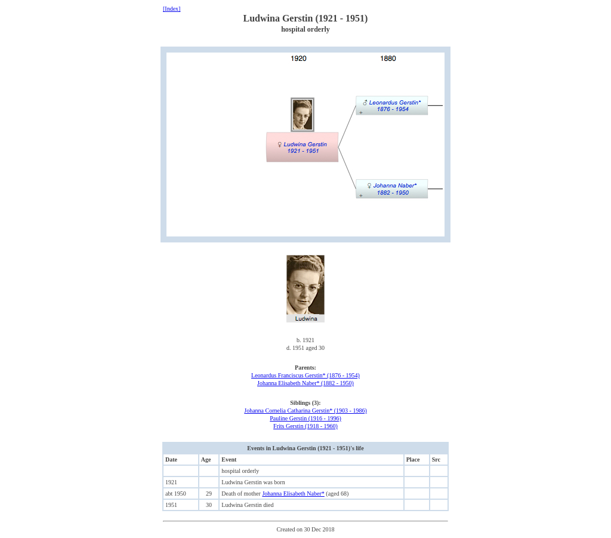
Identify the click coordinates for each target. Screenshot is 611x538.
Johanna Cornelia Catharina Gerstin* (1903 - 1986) (305, 410)
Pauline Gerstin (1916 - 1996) (305, 418)
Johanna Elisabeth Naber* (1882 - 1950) (305, 383)
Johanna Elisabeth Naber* (293, 493)
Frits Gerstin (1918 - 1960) (305, 426)
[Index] (171, 8)
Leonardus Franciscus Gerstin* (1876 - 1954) (305, 375)
